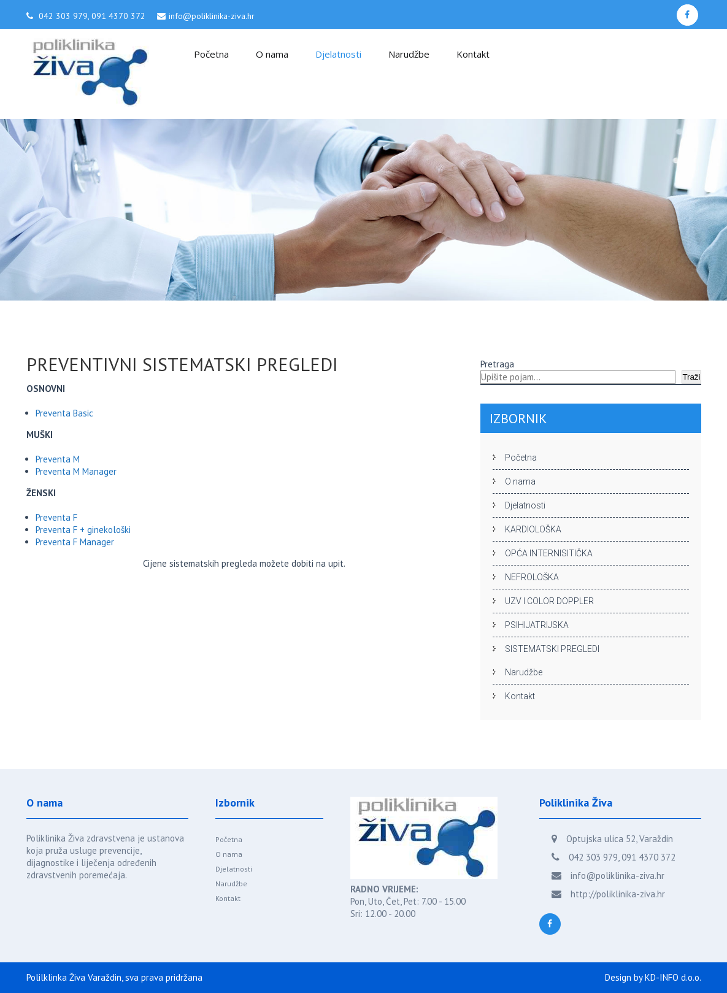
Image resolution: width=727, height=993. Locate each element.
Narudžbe (408, 54)
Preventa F (56, 517)
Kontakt (473, 54)
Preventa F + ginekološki (83, 529)
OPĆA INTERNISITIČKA (549, 553)
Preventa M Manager (76, 471)
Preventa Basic (64, 413)
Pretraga (497, 364)
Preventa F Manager (75, 542)
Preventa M (58, 459)
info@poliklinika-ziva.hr (212, 15)
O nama (272, 54)
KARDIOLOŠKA (533, 529)
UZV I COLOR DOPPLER (549, 601)
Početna (211, 54)
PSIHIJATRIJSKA (537, 625)
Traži (691, 376)
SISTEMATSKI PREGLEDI (552, 649)
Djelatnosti (338, 54)
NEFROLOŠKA (532, 577)
